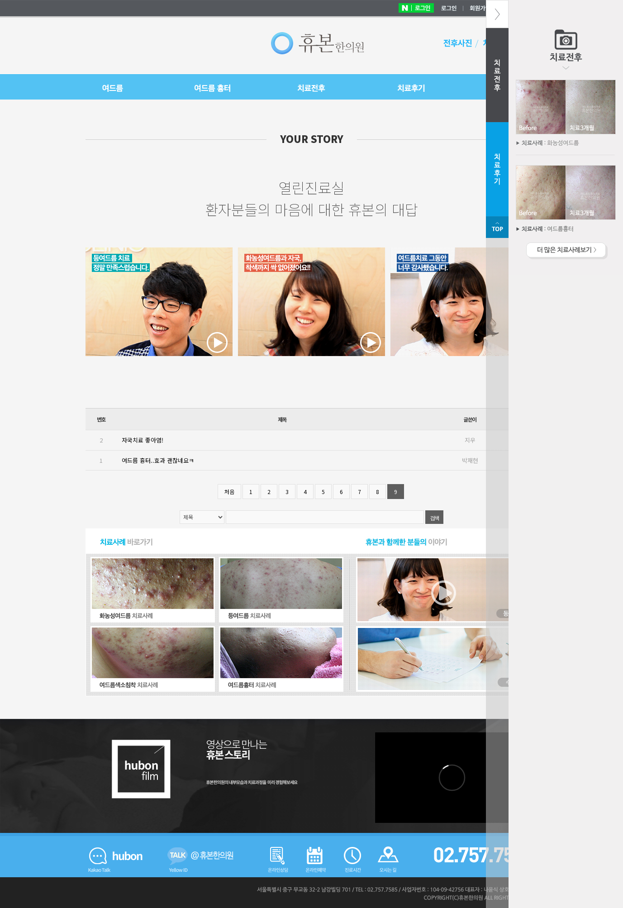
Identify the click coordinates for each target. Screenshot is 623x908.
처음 (229, 491)
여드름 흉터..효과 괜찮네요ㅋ (158, 460)
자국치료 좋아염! (142, 440)
